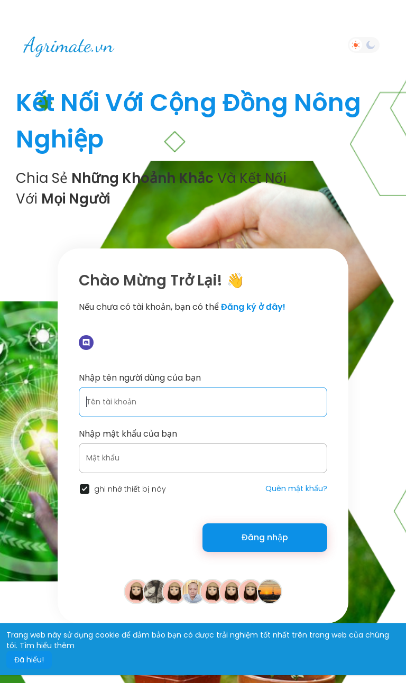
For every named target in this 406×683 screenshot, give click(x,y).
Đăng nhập (265, 537)
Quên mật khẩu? (296, 488)
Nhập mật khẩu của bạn (128, 434)
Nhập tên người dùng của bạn (140, 378)
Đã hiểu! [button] (29, 659)
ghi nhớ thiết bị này (130, 489)
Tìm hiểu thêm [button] (47, 645)
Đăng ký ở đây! (253, 307)
